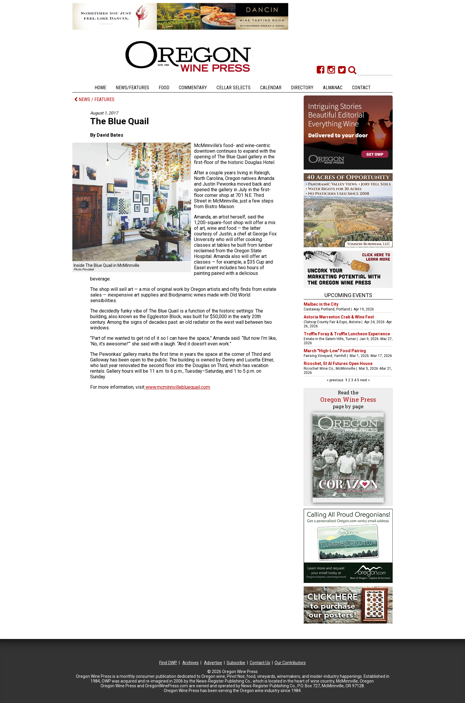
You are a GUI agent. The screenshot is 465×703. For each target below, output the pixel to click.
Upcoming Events (348, 295)
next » (364, 380)
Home (100, 87)
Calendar (270, 87)
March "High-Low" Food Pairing (335, 350)
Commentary (193, 87)
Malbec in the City (321, 304)
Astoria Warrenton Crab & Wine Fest (339, 317)
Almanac (333, 87)
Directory (302, 87)
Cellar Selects (233, 87)
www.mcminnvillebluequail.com (177, 387)
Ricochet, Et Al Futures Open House (338, 363)
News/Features (132, 87)
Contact (361, 87)
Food (164, 87)
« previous (335, 380)
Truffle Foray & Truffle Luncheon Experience (347, 333)
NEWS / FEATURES (94, 99)
